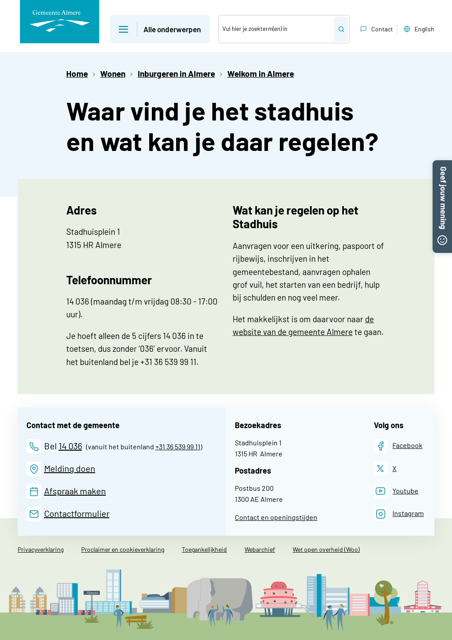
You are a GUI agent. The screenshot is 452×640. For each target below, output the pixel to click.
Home (77, 73)
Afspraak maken (75, 491)
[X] (385, 468)
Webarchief (260, 549)
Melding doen (69, 468)
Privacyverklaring (41, 549)
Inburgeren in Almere (176, 73)
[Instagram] (399, 514)
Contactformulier (76, 513)
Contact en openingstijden (276, 517)
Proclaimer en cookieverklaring (122, 549)
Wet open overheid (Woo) (326, 549)
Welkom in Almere (260, 73)
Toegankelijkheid (204, 549)
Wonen (112, 73)
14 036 (70, 445)
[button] (442, 165)
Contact (375, 29)
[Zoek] (276, 29)
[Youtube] (396, 491)
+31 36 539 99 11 (177, 446)
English (418, 29)
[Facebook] (398, 446)
